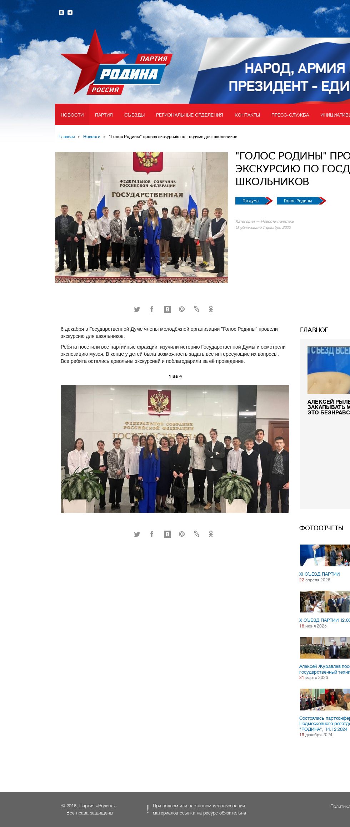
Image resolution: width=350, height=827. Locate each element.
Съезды (134, 115)
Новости (72, 115)
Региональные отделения (189, 115)
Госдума (251, 201)
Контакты (247, 115)
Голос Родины (298, 201)
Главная (67, 136)
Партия (104, 115)
